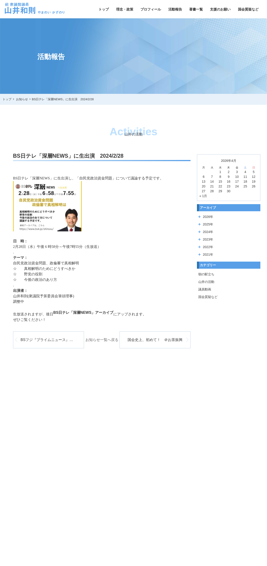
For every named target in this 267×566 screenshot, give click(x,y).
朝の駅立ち (206, 274)
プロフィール (150, 9)
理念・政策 (124, 9)
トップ (103, 9)
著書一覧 (196, 9)
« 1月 (203, 196)
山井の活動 (206, 282)
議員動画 (204, 289)
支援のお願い (220, 9)
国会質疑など (248, 9)
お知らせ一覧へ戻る (101, 340)
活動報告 (175, 9)
